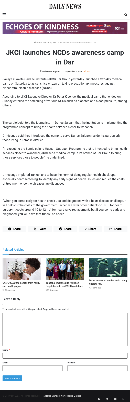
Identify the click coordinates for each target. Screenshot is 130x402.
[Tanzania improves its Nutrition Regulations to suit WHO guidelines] (65, 269)
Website (71, 362)
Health (47, 42)
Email (6, 362)
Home (38, 42)
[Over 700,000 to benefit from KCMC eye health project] (22, 269)
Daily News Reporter (51, 71)
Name (6, 350)
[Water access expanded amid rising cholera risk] (108, 267)
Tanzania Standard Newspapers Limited (61, 396)
